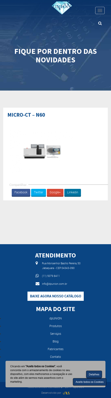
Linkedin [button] (72, 192)
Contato (55, 357)
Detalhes (94, 374)
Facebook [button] (20, 192)
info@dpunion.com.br (54, 283)
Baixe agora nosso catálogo (55, 296)
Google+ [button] (55, 192)
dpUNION (55, 318)
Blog (56, 341)
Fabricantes (55, 349)
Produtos (55, 326)
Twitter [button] (38, 192)
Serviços (55, 334)
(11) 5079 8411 (51, 276)
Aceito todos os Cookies (90, 381)
